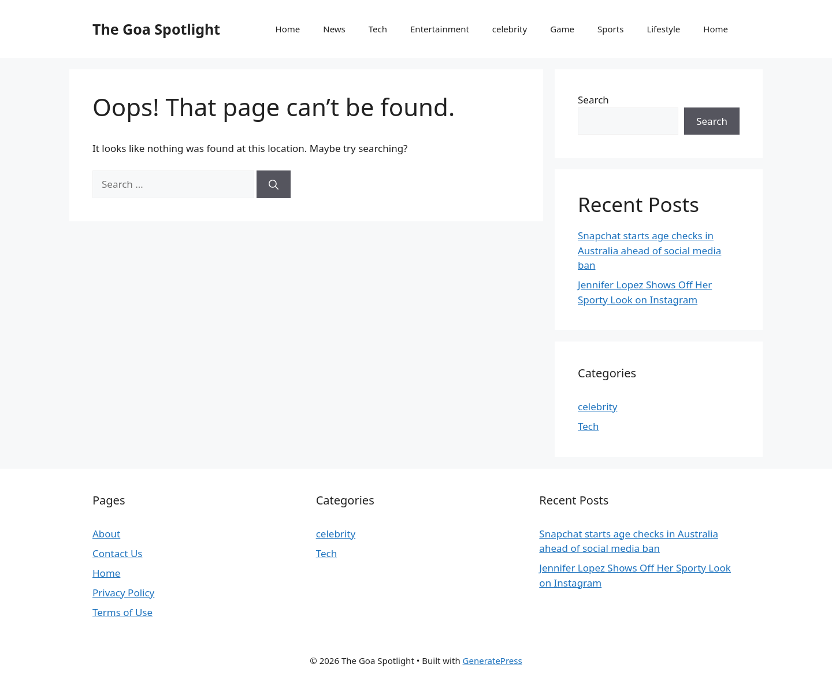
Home (288, 29)
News (334, 29)
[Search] (274, 184)
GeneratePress (492, 660)
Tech (378, 29)
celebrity (509, 29)
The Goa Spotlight (156, 29)
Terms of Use (122, 612)
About (106, 533)
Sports (610, 29)
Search (593, 99)
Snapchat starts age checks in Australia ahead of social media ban (649, 250)
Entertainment (439, 29)
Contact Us (117, 553)
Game (562, 29)
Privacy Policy (123, 592)
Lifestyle (663, 29)
